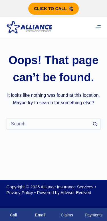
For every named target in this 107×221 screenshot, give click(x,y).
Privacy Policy (20, 192)
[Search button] (95, 124)
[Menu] (98, 27)
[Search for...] (48, 124)
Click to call (53, 8)
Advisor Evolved (75, 192)
